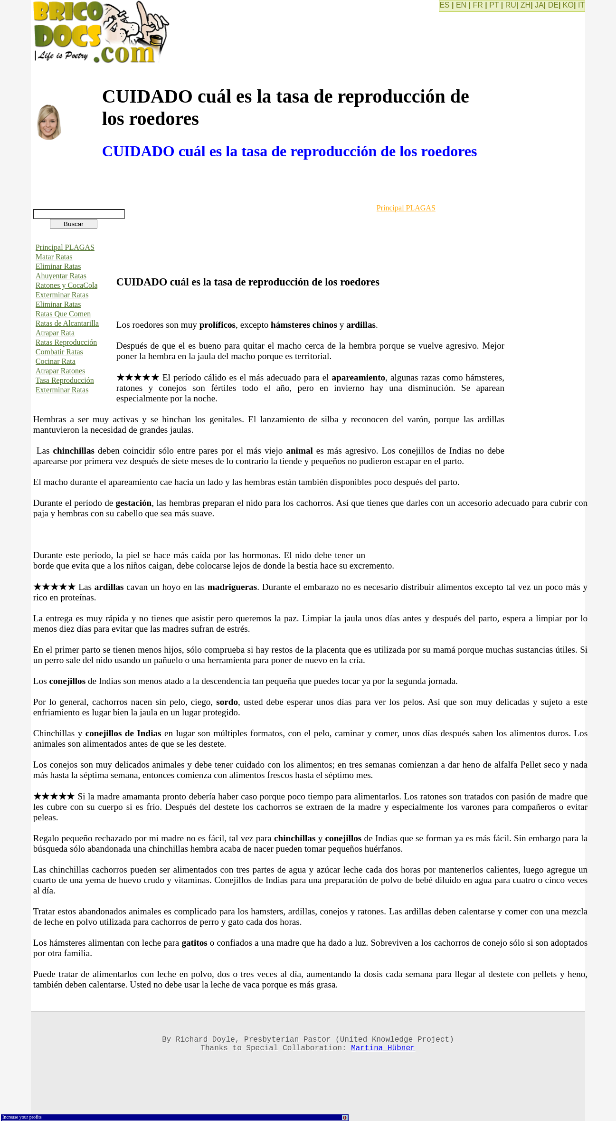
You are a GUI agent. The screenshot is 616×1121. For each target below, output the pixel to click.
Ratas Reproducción (66, 342)
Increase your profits (22, 1117)
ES (444, 5)
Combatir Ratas (59, 352)
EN (461, 5)
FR (478, 5)
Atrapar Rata (55, 333)
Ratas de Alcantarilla (67, 323)
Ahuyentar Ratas (61, 276)
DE (553, 5)
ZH (526, 5)
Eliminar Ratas (58, 266)
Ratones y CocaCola (67, 285)
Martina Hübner (383, 1051)
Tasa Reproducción (65, 380)
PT (494, 5)
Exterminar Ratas (62, 295)
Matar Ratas (54, 257)
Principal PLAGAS (65, 247)
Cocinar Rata (56, 361)
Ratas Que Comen (63, 314)
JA (539, 5)
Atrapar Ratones (60, 371)
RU (510, 5)
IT (581, 5)
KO (568, 5)
